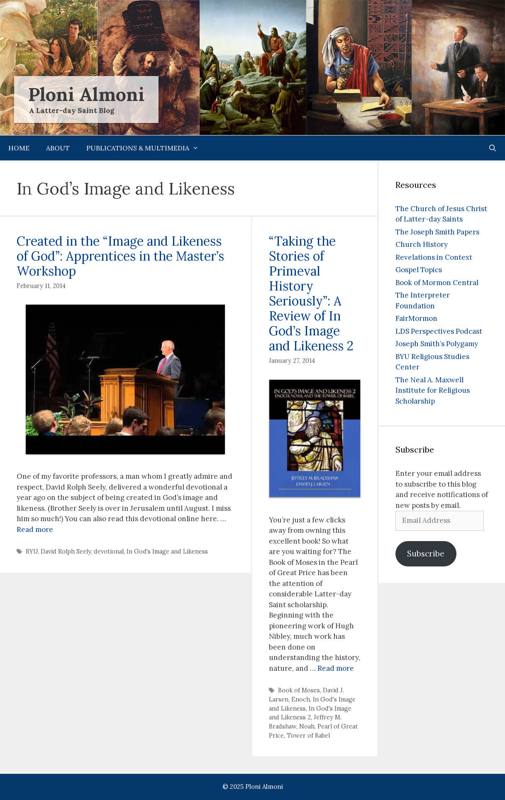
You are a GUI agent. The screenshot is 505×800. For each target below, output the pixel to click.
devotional (109, 551)
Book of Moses (299, 690)
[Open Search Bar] (492, 147)
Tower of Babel (308, 735)
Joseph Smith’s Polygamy (436, 343)
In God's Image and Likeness (167, 551)
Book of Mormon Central (436, 282)
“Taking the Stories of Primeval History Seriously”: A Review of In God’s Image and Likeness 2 (311, 293)
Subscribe (425, 554)
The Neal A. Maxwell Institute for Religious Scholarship (432, 390)
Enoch (300, 699)
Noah (307, 726)
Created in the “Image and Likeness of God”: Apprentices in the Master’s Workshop (120, 256)
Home (18, 148)
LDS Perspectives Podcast (438, 331)
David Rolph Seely (66, 551)
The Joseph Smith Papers (437, 231)
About (58, 148)
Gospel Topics (418, 269)
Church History (421, 244)
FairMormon (416, 318)
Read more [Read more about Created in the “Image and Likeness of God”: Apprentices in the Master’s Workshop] (35, 529)
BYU (32, 551)
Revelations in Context (433, 257)
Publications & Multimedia (146, 147)
